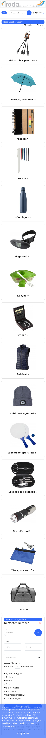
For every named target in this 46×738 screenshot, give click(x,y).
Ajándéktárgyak (14, 673)
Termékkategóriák (16, 619)
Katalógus (11, 691)
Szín (8, 684)
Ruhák (9, 677)
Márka (9, 681)
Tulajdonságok (13, 698)
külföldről (9, 666)
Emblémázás (12, 688)
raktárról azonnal (12, 663)
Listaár (7, 641)
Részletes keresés (13, 22)
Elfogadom (23, 733)
